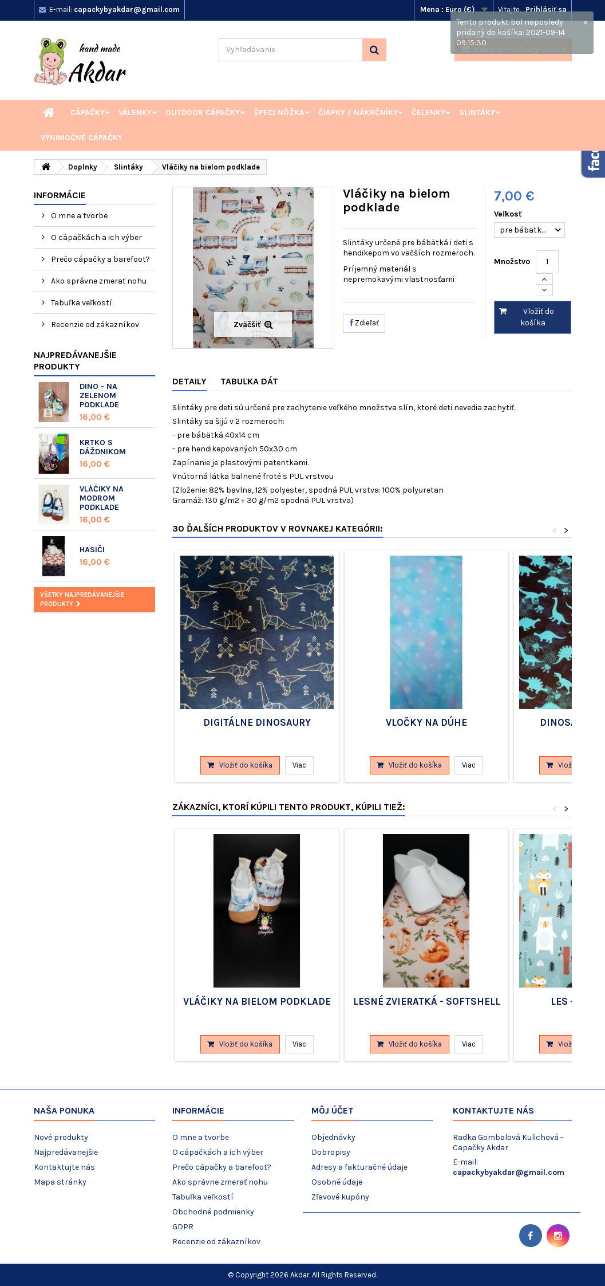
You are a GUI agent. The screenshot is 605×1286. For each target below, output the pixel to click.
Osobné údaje (336, 1182)
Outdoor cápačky (202, 112)
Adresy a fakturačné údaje (359, 1167)
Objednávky (333, 1137)
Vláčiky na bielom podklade (257, 1001)
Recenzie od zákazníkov (94, 324)
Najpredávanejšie (66, 1152)
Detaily (189, 381)
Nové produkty (61, 1137)
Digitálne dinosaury (257, 722)
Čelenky (428, 112)
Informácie (60, 195)
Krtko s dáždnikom (103, 447)
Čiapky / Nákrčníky (358, 112)
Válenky (135, 112)
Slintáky (477, 112)
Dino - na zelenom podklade (99, 396)
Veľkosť (509, 214)
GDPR (182, 1227)
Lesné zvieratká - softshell (426, 1001)
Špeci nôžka (279, 112)
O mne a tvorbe (78, 216)
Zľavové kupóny (340, 1197)
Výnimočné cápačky (81, 138)
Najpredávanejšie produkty (75, 360)
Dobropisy (330, 1152)
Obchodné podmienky (213, 1212)
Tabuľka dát (249, 381)
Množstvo (512, 261)
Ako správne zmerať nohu (98, 281)
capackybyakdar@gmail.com (508, 1172)
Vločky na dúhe (426, 722)
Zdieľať (364, 322)
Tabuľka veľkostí (80, 303)
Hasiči (92, 549)
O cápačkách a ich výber (95, 237)
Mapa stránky (60, 1182)
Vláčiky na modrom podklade (102, 498)
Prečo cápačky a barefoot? (99, 259)
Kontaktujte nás (64, 1167)
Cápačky (87, 112)
